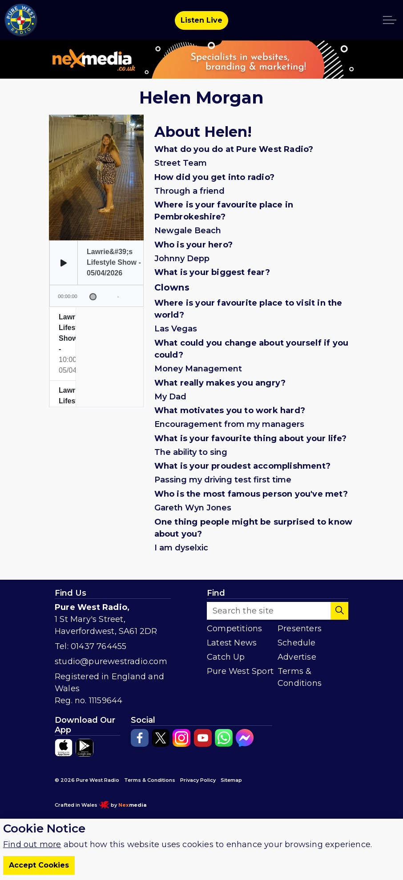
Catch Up (226, 657)
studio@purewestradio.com (111, 661)
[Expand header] (389, 20)
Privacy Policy (198, 780)
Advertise (297, 657)
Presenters (300, 628)
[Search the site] (277, 611)
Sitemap (231, 780)
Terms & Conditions (300, 677)
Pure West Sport (240, 671)
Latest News (232, 643)
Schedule (297, 643)
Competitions (234, 628)
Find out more (32, 844)
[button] (339, 611)
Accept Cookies (39, 865)
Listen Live (201, 20)
